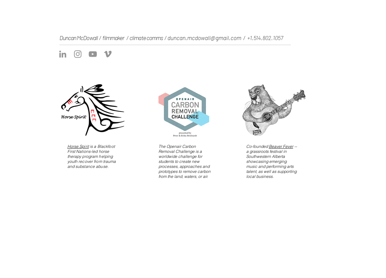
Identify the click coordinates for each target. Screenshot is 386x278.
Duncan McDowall (79, 37)
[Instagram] (78, 54)
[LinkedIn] (63, 54)
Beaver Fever (281, 146)
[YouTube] (93, 54)
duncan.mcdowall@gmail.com (204, 37)
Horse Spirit (78, 146)
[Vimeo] (108, 54)
